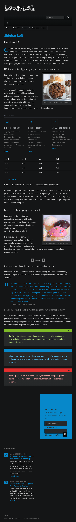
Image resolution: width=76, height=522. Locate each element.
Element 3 (39, 260)
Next (43, 260)
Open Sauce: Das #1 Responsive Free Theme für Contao (22, 484)
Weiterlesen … (15, 476)
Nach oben (11, 179)
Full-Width (16, 28)
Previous (32, 260)
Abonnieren (65, 434)
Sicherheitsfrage (51, 427)
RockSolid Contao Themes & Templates (26, 518)
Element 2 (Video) (38, 260)
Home (7, 22)
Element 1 (36, 260)
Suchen (68, 17)
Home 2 (8, 28)
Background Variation (39, 28)
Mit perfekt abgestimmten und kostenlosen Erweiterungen (22, 457)
